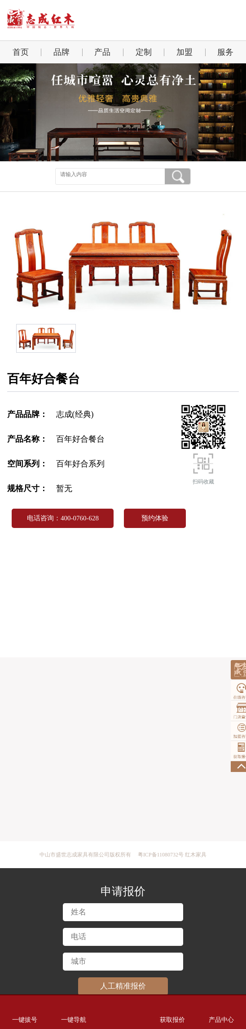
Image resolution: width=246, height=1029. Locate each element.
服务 (225, 52)
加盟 (184, 52)
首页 (21, 52)
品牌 (61, 52)
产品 (102, 52)
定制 (144, 52)
